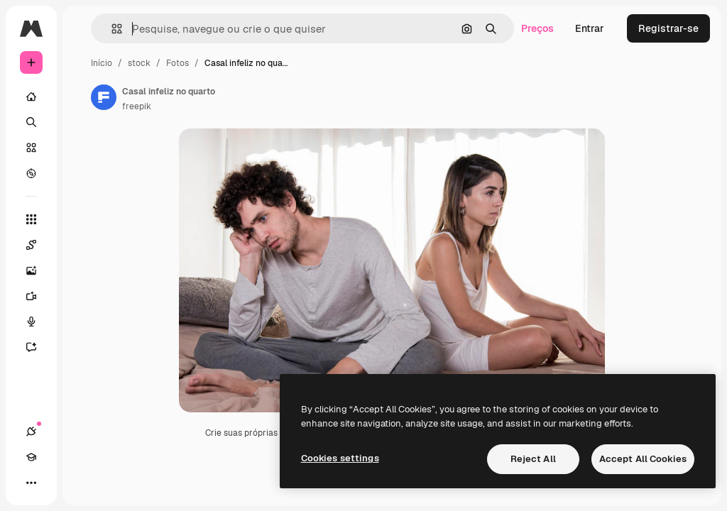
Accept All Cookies (643, 459)
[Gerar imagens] (38, 270)
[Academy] (31, 457)
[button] (111, 28)
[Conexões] (31, 431)
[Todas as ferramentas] (31, 219)
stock (139, 63)
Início (101, 63)
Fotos (177, 63)
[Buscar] (31, 122)
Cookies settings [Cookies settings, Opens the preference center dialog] (340, 458)
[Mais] (31, 482)
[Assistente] (38, 347)
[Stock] (31, 147)
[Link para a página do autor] (103, 97)
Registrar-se (668, 28)
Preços (537, 28)
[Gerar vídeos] (38, 296)
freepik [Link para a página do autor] (136, 106)
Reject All (533, 459)
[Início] (31, 96)
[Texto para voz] (38, 321)
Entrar (589, 28)
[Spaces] (38, 244)
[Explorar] (31, 173)
